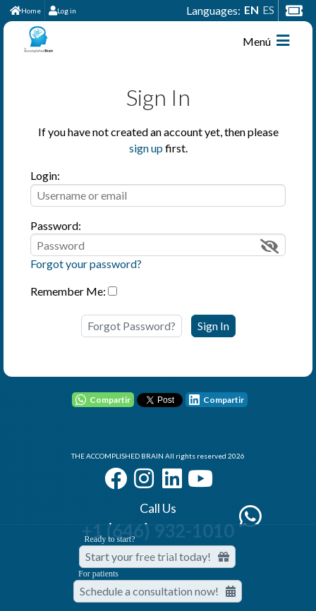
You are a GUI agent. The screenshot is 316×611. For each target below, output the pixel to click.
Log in (62, 11)
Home (25, 11)
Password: (55, 225)
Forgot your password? (86, 263)
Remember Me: (68, 291)
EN (251, 9)
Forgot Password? (131, 325)
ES (268, 9)
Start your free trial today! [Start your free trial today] (157, 556)
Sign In (213, 325)
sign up (146, 148)
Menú (266, 40)
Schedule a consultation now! (158, 591)
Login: (45, 175)
